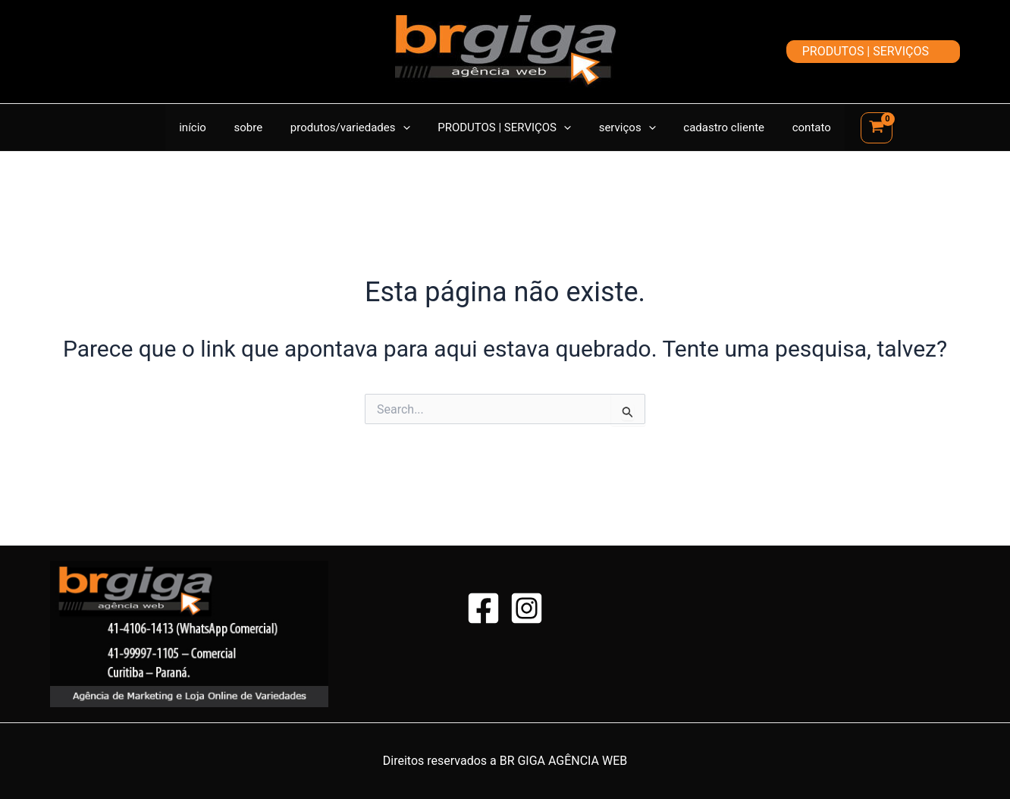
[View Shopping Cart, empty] (859, 127)
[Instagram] (527, 608)
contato (796, 127)
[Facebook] (483, 608)
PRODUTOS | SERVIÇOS (504, 127)
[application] (407, 127)
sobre (258, 127)
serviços (622, 127)
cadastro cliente (713, 127)
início (207, 127)
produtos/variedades (356, 127)
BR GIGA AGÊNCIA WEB (564, 760)
